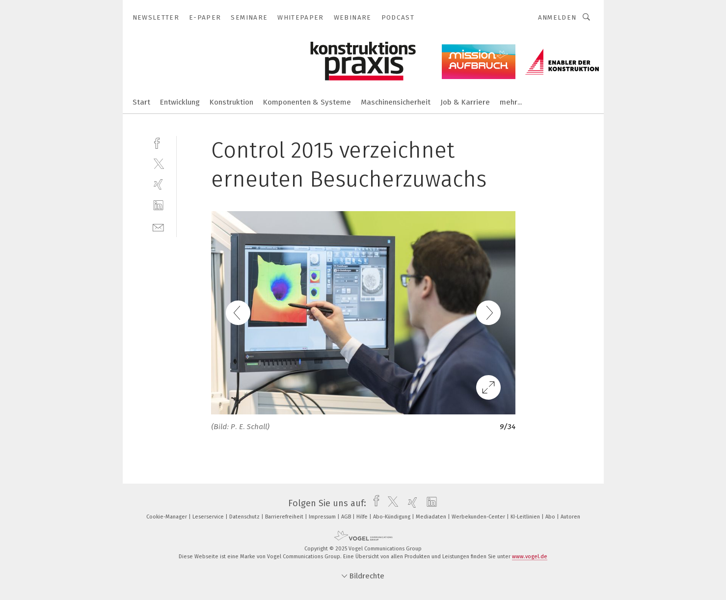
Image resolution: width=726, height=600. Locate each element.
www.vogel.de (529, 556)
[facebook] (158, 142)
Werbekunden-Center (479, 517)
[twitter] (158, 163)
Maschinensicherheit (395, 102)
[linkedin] (158, 205)
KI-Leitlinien (526, 517)
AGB (346, 517)
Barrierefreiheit (285, 517)
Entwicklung (180, 102)
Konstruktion (231, 102)
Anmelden (557, 17)
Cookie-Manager (167, 517)
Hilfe (362, 517)
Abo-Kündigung (392, 517)
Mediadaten (432, 517)
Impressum (323, 517)
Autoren (570, 517)
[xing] (158, 184)
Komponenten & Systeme (307, 102)
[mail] (158, 226)
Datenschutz (245, 517)
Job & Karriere (465, 102)
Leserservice (208, 517)
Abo (551, 517)
